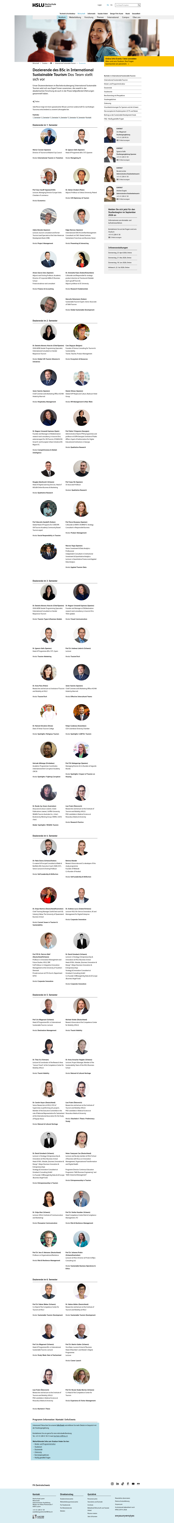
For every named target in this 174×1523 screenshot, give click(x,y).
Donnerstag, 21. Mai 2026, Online (119, 258)
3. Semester (54, 117)
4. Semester (63, 117)
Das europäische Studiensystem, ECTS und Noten (121, 111)
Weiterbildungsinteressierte (69, 1502)
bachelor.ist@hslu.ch (61, 1436)
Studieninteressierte (66, 1499)
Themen (100, 17)
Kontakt (88, 117)
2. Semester (45, 117)
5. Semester (72, 117)
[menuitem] (62, 17)
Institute (90, 1505)
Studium (62, 17)
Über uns (136, 17)
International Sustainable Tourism (65, 63)
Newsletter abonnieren (122, 1498)
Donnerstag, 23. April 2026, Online (120, 253)
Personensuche (92, 1499)
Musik (128, 14)
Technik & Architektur (67, 14)
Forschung (89, 17)
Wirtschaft (81, 14)
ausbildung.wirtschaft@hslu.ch (43, 1512)
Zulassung (38, 1452)
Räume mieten (92, 1513)
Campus (125, 17)
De (108, 5)
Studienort (38, 1447)
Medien (62, 1511)
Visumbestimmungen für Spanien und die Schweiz (121, 107)
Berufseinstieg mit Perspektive (114, 95)
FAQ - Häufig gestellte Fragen (114, 119)
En (111, 5)
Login (100, 5)
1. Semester (37, 117)
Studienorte (108, 92)
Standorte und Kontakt (95, 1502)
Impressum (119, 1504)
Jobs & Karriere (92, 1516)
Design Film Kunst (116, 14)
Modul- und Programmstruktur (45, 1444)
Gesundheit (136, 14)
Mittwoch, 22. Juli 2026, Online (118, 267)
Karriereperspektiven (42, 1455)
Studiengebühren (110, 99)
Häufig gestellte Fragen (42, 1458)
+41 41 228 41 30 (114, 235)
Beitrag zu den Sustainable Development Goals (120, 115)
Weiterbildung (75, 17)
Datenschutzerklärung (122, 1501)
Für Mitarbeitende (66, 1508)
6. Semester (81, 117)
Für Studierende (65, 1505)
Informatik (91, 14)
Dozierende (82, 63)
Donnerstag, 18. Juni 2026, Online (119, 262)
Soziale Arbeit (103, 14)
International (113, 17)
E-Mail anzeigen (124, 140)
